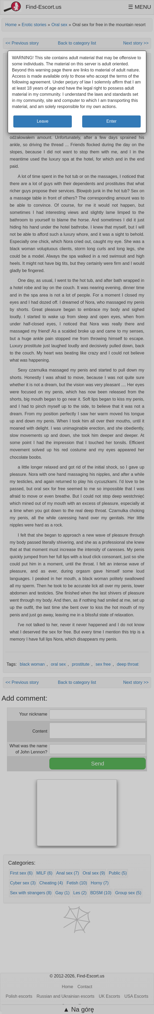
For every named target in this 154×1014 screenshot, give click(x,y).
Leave (43, 121)
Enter (111, 121)
